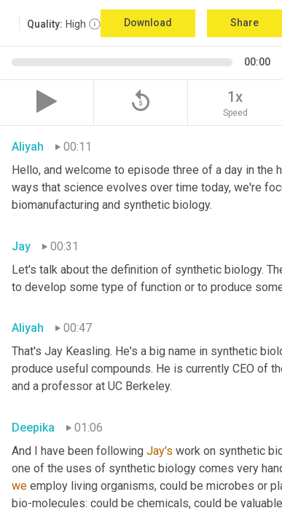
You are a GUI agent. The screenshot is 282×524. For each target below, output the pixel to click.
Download (148, 22)
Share (244, 22)
